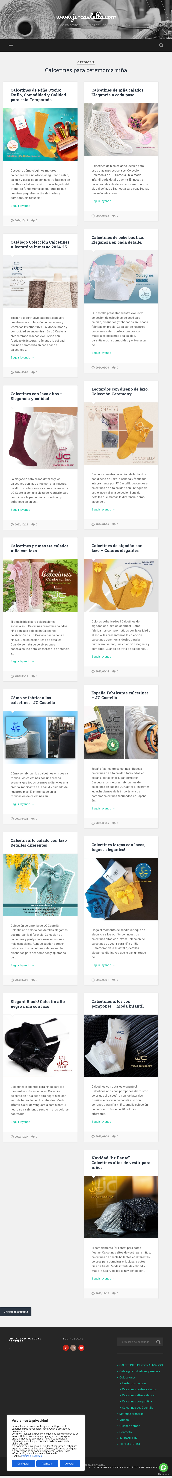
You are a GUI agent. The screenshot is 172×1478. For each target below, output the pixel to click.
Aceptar (69, 1463)
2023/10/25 (21, 524)
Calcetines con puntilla (137, 1404)
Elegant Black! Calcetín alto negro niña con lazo (38, 1005)
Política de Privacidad (145, 1469)
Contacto (125, 1434)
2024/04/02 (102, 215)
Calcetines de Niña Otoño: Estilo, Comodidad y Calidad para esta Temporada (38, 94)
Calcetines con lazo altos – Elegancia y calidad (37, 396)
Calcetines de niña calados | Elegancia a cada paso (118, 92)
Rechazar (47, 1463)
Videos (124, 1422)
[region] (46, 1443)
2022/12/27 (21, 1138)
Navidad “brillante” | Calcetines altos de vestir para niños (120, 1164)
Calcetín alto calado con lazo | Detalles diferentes (40, 844)
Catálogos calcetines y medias (139, 1373)
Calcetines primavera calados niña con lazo (40, 549)
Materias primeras (131, 1416)
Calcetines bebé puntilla (137, 1410)
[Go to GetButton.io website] (163, 1474)
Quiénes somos (129, 1428)
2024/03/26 (102, 368)
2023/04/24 (21, 819)
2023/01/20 (102, 1137)
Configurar (23, 1463)
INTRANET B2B (129, 1440)
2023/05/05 (102, 824)
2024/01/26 (102, 524)
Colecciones (127, 1380)
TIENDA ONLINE (130, 1446)
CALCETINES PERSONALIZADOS (141, 1367)
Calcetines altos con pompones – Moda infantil (117, 1005)
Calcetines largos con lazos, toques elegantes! (118, 848)
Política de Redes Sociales (102, 1469)
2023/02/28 (21, 981)
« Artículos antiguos (16, 1314)
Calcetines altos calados (138, 1398)
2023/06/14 (102, 672)
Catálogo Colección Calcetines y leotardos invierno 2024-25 (40, 244)
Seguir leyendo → (22, 206)
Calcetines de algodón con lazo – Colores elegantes (117, 549)
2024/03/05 (21, 372)
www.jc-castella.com (86, 16)
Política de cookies (31, 1456)
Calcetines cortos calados (139, 1391)
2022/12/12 (102, 1295)
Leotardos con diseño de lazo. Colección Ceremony (120, 392)
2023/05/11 (21, 676)
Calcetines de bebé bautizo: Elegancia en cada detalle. (117, 240)
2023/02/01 (102, 981)
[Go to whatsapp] (163, 1467)
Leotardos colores (134, 1385)
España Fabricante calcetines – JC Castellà (120, 696)
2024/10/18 (21, 220)
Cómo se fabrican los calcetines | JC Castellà (33, 701)
